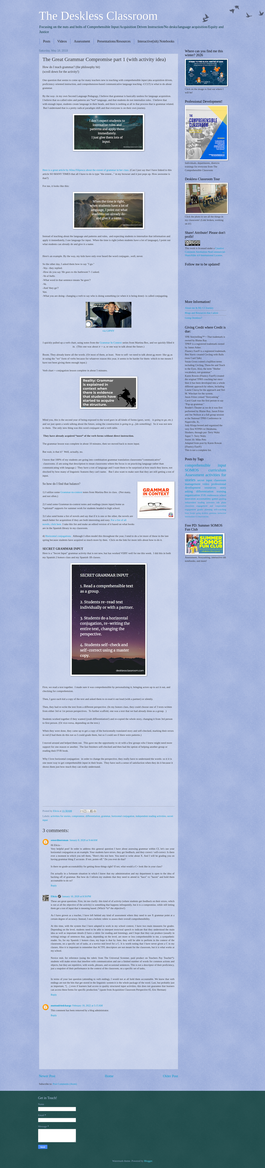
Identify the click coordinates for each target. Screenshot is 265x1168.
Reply (54, 885)
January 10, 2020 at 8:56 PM (76, 896)
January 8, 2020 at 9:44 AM (83, 840)
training (221, 491)
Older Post (170, 1076)
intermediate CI (191, 517)
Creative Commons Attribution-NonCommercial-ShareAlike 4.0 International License (205, 252)
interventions (203, 517)
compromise (78, 816)
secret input (204, 480)
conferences (213, 495)
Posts (46, 41)
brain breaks (190, 513)
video (205, 484)
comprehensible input (205, 465)
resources (210, 487)
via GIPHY (109, 330)
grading (222, 499)
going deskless (202, 513)
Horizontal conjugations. (58, 535)
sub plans (221, 502)
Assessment (82, 41)
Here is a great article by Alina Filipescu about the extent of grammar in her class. (86, 169)
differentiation (93, 816)
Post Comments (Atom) (65, 1084)
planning (208, 509)
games (215, 498)
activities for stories (61, 816)
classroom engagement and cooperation (205, 506)
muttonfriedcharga (61, 1005)
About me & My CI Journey (199, 308)
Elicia (54, 896)
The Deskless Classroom (98, 15)
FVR (203, 495)
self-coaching (220, 509)
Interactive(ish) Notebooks (156, 41)
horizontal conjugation (122, 816)
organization (192, 495)
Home (109, 1076)
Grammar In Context (111, 342)
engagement (190, 509)
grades (200, 509)
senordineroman (60, 840)
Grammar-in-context (71, 492)
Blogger (148, 1161)
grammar (105, 816)
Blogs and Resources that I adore (201, 313)
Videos (62, 41)
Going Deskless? (193, 317)
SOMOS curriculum (205, 470)
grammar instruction (217, 513)
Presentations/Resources (114, 41)
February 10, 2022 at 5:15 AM (87, 1005)
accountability (204, 498)
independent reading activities (151, 816)
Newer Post (47, 1076)
